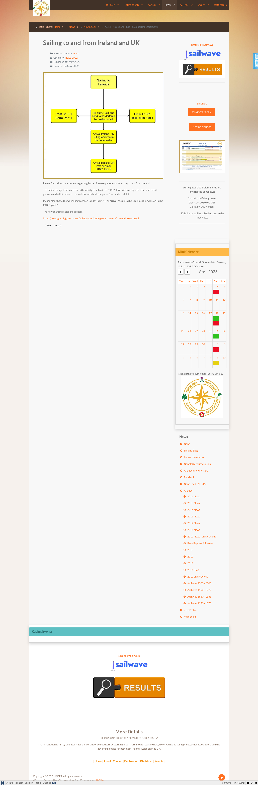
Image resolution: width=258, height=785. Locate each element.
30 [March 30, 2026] (182, 286)
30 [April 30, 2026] (203, 344)
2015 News (193, 503)
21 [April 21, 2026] (189, 330)
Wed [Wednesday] (195, 281)
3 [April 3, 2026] (211, 286)
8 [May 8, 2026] (211, 357)
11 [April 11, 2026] (217, 299)
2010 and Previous (197, 576)
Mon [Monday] (181, 281)
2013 (190, 549)
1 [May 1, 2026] (211, 344)
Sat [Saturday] (216, 281)
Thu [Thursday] (202, 281)
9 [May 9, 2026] (218, 357)
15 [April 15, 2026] (196, 313)
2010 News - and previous (201, 536)
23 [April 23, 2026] (203, 330)
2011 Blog (193, 570)
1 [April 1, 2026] (197, 286)
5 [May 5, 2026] (190, 357)
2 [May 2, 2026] (218, 344)
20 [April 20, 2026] (182, 330)
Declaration (131, 761)
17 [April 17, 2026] (210, 313)
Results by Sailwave (202, 44)
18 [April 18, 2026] (217, 313)
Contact (117, 761)
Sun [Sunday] (223, 281)
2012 (190, 556)
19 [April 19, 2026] (224, 313)
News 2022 (71, 57)
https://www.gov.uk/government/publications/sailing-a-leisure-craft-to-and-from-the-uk (91, 218)
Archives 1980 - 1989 (199, 596)
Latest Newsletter (194, 457)
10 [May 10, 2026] (224, 357)
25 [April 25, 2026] (217, 330)
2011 (190, 563)
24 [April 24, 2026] (210, 330)
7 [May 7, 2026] (204, 357)
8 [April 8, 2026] (197, 299)
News (76, 53)
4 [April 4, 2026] (218, 286)
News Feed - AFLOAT (195, 484)
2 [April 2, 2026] (204, 286)
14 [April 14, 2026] (189, 313)
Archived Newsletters (196, 470)
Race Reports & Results (200, 543)
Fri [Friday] (209, 281)
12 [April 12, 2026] (224, 299)
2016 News (193, 496)
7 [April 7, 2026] (190, 299)
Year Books (190, 616)
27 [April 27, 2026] (182, 344)
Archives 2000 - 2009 (199, 583)
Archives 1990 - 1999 (199, 590)
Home (98, 761)
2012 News (193, 523)
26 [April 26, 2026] (224, 330)
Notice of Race (202, 127)
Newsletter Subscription (197, 464)
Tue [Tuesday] (188, 281)
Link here (202, 103)
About (107, 761)
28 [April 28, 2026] (189, 344)
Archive (188, 490)
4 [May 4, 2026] (183, 357)
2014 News (193, 509)
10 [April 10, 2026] (210, 299)
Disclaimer (146, 761)
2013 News (193, 516)
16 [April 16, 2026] (203, 313)
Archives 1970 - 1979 (199, 603)
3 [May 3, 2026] (225, 344)
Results (159, 761)
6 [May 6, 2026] (197, 357)
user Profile (190, 610)
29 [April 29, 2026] (196, 344)
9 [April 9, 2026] (204, 299)
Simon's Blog (191, 450)
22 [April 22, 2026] (196, 330)
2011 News (193, 529)
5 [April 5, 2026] (225, 286)
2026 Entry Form (201, 112)
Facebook (189, 477)
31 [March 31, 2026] (189, 286)
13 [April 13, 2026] (182, 313)
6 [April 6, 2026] (183, 299)
